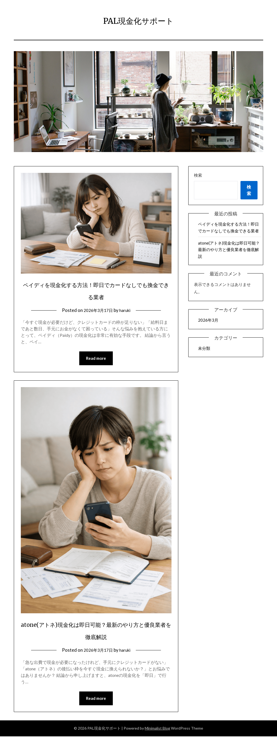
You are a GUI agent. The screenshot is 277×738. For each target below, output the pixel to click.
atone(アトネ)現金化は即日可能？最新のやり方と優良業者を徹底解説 (229, 249)
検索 (198, 175)
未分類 (204, 348)
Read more (96, 358)
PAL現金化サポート (138, 19)
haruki (126, 310)
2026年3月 (208, 320)
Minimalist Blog (157, 729)
